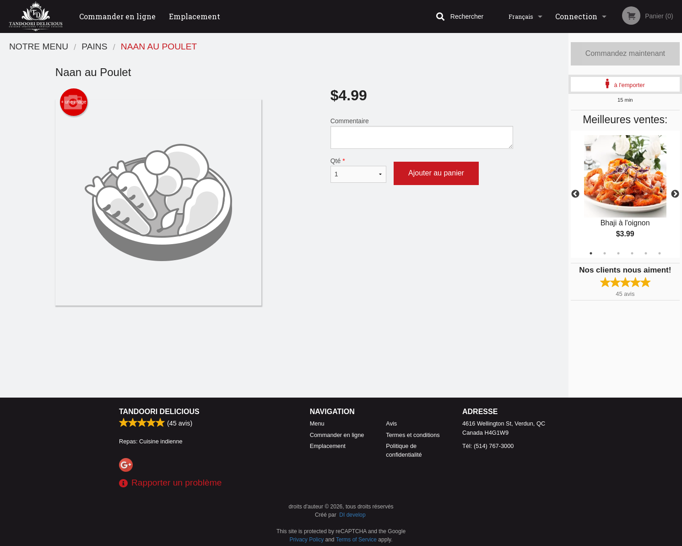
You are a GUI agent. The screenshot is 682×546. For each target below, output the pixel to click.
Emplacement (194, 16)
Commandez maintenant (625, 53)
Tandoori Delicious (159, 411)
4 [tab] (632, 253)
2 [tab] (604, 253)
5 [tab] (645, 253)
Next (675, 194)
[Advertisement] (284, 335)
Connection (576, 16)
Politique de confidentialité (404, 450)
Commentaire (421, 133)
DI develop (352, 515)
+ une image (73, 102)
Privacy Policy (307, 539)
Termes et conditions (412, 434)
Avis (391, 423)
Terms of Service (356, 539)
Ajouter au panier (436, 173)
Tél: (488, 445)
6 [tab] (659, 253)
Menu (317, 423)
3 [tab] (618, 253)
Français (521, 16)
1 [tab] (590, 253)
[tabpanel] (625, 194)
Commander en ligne (117, 16)
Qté (358, 170)
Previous (575, 194)
